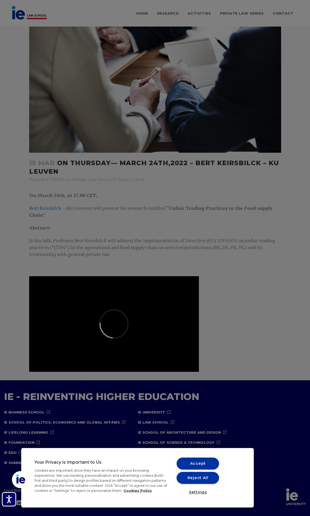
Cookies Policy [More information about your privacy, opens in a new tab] (138, 491)
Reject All (197, 477)
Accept (198, 463)
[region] (137, 478)
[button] (20, 479)
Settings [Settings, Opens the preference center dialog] (198, 492)
